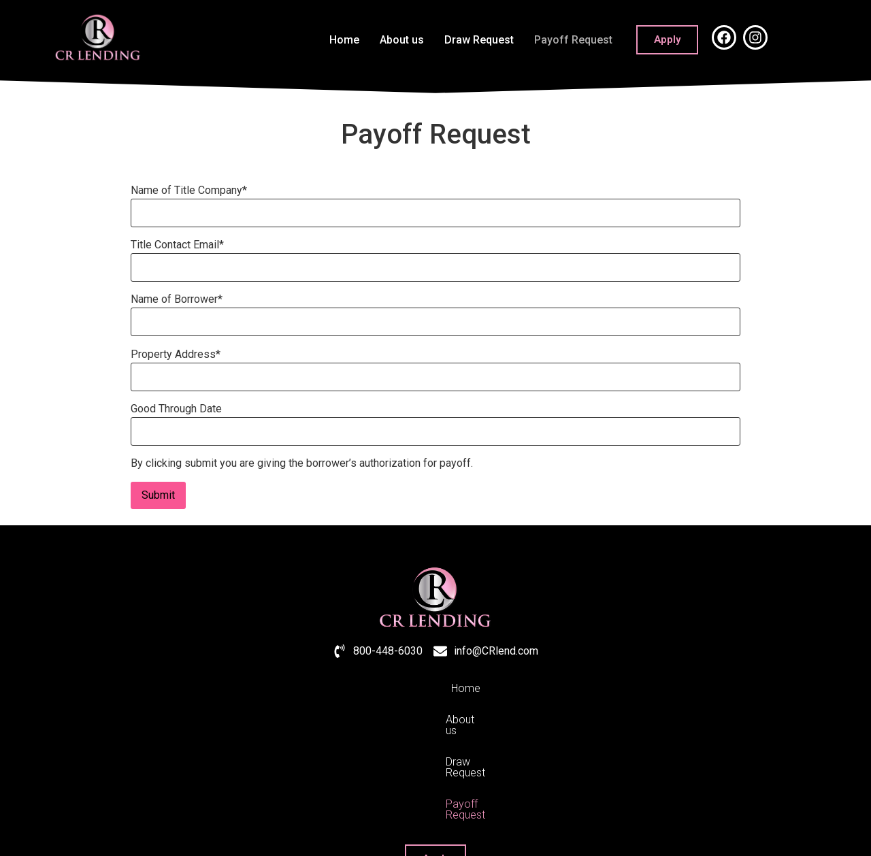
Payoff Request (573, 39)
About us (402, 39)
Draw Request (479, 39)
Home (344, 39)
